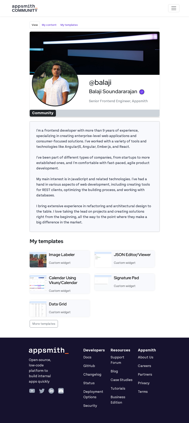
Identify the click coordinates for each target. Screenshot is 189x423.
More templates (43, 323)
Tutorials (118, 388)
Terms (143, 392)
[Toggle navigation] (173, 8)
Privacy (144, 383)
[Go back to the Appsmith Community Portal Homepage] (25, 8)
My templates (69, 24)
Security (90, 406)
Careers (144, 366)
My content (49, 24)
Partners (145, 374)
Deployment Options (93, 394)
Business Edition (118, 399)
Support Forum (117, 360)
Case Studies (121, 380)
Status (89, 383)
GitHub (89, 366)
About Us (145, 357)
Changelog (92, 374)
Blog (114, 371)
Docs (87, 357)
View (35, 24)
